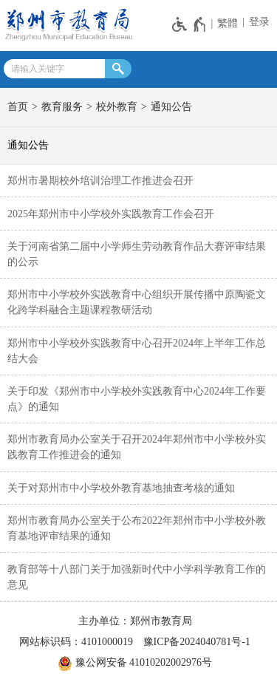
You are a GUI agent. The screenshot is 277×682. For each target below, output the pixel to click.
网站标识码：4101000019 (76, 641)
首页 (17, 106)
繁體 (227, 23)
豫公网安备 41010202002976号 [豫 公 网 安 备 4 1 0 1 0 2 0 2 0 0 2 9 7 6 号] (135, 663)
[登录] (257, 22)
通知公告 (171, 106)
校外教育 (116, 106)
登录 (259, 21)
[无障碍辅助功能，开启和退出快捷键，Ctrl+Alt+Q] (189, 24)
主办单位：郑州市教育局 (135, 621)
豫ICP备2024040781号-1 (196, 641)
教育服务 (62, 106)
